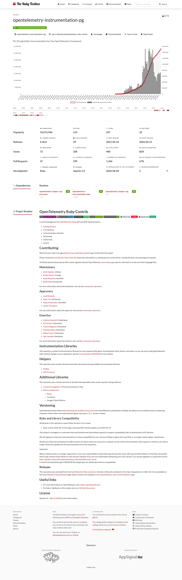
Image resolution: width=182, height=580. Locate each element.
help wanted (84, 253)
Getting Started (49, 226)
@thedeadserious (60, 535)
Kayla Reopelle (49, 278)
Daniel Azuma (48, 275)
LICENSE (56, 498)
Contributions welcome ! (103, 529)
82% (141, 151)
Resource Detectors (51, 390)
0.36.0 (43, 141)
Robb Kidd (47, 282)
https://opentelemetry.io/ (90, 484)
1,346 (109, 161)
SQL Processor (49, 372)
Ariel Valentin (48, 272)
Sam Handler (48, 336)
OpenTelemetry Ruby (68, 222)
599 (75, 161)
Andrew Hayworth (50, 320)
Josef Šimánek (48, 296)
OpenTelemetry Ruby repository (83, 472)
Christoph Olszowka (80, 517)
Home (15, 514)
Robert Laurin (48, 333)
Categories (17, 517)
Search (15, 528)
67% (141, 161)
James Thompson (50, 306)
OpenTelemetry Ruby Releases (54, 474)
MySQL (46, 369)
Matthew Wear (49, 330)
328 (75, 151)
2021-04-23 (112, 141)
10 (140, 132)
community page (107, 262)
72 (41, 151)
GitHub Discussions (87, 488)
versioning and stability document (79, 410)
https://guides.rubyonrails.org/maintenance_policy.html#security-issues (67, 459)
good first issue (69, 253)
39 (74, 141)
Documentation (19, 523)
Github (75, 535)
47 (41, 161)
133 (75, 132)
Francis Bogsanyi (50, 326)
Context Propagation (51, 387)
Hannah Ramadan (50, 302)
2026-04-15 (145, 141)
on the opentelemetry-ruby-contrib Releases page (114, 474)
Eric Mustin (47, 323)
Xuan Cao (47, 299)
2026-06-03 (112, 170)
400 (108, 151)
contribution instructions (64, 257)
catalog (95, 525)
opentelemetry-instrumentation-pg (48, 20)
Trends (15, 520)
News (15, 526)
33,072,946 (46, 132)
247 (108, 132)
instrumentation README (89, 354)
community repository (93, 286)
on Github (122, 525)
